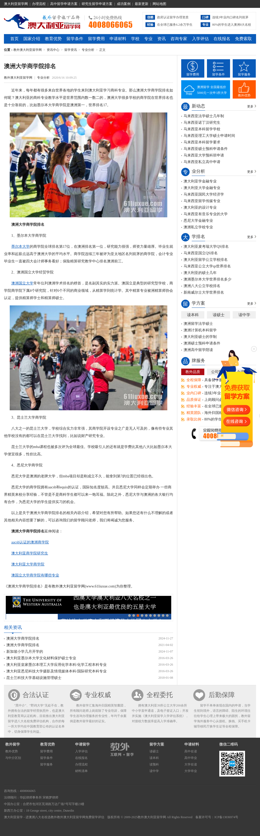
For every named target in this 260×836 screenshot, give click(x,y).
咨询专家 (178, 38)
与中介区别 (13, 758)
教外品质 (192, 372)
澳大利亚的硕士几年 (200, 273)
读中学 (244, 315)
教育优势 (53, 38)
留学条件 (74, 38)
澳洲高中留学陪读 (198, 350)
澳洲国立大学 (22, 283)
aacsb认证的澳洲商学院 (30, 542)
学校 (135, 38)
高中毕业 (190, 758)
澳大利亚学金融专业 (200, 181)
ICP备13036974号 (226, 817)
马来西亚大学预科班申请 (204, 155)
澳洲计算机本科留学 (200, 330)
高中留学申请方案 (63, 4)
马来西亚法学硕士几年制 (204, 116)
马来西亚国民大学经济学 (204, 194)
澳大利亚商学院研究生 (29, 553)
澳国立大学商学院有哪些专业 (35, 575)
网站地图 (159, 4)
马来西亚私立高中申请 (202, 162)
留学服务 (244, 74)
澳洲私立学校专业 (198, 227)
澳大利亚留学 (13, 817)
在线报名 (222, 38)
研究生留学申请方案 (97, 4)
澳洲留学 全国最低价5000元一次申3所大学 (212, 90)
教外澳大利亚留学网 (42, 21)
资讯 (161, 38)
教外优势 (244, 95)
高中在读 (190, 751)
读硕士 (219, 315)
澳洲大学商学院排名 (22, 638)
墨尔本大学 (20, 247)
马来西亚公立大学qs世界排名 (207, 266)
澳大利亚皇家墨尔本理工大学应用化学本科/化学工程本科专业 (56, 665)
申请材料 (118, 38)
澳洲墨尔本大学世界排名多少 (207, 279)
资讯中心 (53, 50)
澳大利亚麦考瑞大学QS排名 (206, 247)
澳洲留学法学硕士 (198, 324)
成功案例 (124, 4)
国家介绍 (31, 38)
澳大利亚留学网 (16, 4)
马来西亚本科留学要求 (202, 142)
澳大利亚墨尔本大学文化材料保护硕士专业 (41, 658)
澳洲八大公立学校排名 (202, 286)
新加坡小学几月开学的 (24, 652)
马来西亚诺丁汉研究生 (202, 123)
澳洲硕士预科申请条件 (202, 343)
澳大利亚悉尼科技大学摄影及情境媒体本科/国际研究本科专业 (56, 671)
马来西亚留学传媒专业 (202, 201)
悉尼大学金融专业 (198, 221)
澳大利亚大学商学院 (27, 564)
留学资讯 (70, 50)
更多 (250, 106)
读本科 (193, 315)
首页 (14, 38)
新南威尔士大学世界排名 (204, 292)
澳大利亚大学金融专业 (202, 188)
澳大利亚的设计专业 (200, 207)
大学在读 (190, 764)
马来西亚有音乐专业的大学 (206, 214)
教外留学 (12, 744)
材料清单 (81, 771)
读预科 (154, 764)
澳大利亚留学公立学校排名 (206, 260)
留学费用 (96, 38)
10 (167, 615)
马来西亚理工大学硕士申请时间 (209, 136)
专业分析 (88, 50)
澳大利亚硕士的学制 (200, 337)
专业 (148, 38)
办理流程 (39, 4)
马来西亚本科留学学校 (202, 129)
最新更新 (141, 4)
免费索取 (243, 38)
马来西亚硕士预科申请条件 (206, 149)
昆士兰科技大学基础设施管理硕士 (33, 678)
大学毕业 (190, 771)
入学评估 (200, 38)
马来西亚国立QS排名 (201, 253)
